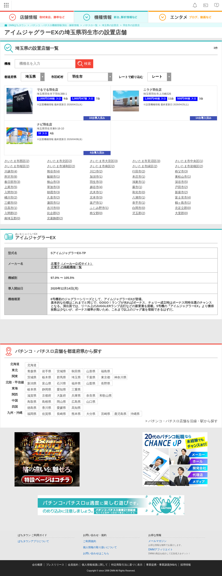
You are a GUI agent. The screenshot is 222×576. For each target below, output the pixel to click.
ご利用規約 (89, 541)
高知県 (76, 407)
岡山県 (61, 401)
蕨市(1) (137, 187)
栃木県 (46, 377)
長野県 (105, 383)
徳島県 (31, 407)
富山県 (46, 383)
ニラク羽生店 (152, 89)
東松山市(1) (183, 176)
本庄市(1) (138, 176)
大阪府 (61, 395)
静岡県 (46, 389)
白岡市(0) (138, 207)
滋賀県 (31, 395)
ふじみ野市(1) (99, 207)
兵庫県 (76, 395)
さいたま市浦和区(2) (61, 166)
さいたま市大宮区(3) (104, 160)
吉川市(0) (53, 207)
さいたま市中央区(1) (189, 160)
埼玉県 (76, 377)
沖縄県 (135, 413)
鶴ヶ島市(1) (183, 202)
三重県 (76, 389)
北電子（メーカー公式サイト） (72, 263)
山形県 (90, 371)
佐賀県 (46, 413)
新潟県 (31, 383)
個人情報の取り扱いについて (100, 547)
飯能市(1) (53, 176)
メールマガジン (157, 541)
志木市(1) (96, 192)
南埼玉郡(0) (12, 218)
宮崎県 (105, 413)
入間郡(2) (10, 213)
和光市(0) (138, 192)
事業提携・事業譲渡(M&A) (161, 564)
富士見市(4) (183, 197)
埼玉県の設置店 (110, 25)
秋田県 (76, 371)
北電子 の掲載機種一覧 (66, 267)
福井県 (76, 383)
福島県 (105, 371)
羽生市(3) (96, 181)
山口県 (90, 401)
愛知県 (61, 389)
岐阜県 (31, 389)
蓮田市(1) (53, 202)
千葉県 (90, 377)
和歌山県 (106, 395)
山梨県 (90, 383)
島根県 (46, 401)
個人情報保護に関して (95, 564)
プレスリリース (55, 564)
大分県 (90, 413)
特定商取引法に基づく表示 (126, 564)
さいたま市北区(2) (59, 160)
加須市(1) (96, 176)
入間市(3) (10, 192)
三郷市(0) (10, 202)
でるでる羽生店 (47, 89)
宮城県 (61, 371)
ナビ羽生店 (44, 124)
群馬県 (61, 377)
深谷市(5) (181, 181)
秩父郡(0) (96, 213)
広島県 (76, 401)
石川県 (61, 383)
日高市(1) (10, 207)
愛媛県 (61, 407)
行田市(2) (138, 171)
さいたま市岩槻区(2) (189, 166)
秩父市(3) (181, 171)
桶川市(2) (10, 197)
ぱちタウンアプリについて (33, 541)
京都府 (46, 395)
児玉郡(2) (138, 213)
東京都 (105, 377)
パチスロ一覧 (90, 25)
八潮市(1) (138, 197)
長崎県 (61, 413)
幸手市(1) (138, 202)
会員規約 (73, 564)
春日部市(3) (12, 181)
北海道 (31, 365)
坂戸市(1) (96, 202)
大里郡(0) (181, 213)
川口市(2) (96, 171)
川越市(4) (10, 171)
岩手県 (46, 371)
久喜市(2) (53, 197)
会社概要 (37, 564)
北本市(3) (96, 197)
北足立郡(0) (183, 207)
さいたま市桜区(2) (16, 166)
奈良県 (90, 395)
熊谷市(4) (53, 171)
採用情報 (185, 564)
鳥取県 (31, 401)
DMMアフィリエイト (160, 549)
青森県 (31, 371)
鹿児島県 (120, 413)
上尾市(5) (10, 187)
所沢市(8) (10, 176)
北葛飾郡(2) (55, 218)
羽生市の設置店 (131, 25)
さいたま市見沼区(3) (146, 160)
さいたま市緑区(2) (144, 166)
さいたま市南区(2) (102, 166)
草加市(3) (53, 187)
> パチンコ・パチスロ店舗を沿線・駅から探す (181, 421)
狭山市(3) (53, 181)
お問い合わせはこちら (96, 553)
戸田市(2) (181, 187)
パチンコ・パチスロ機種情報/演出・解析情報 (55, 25)
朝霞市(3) (53, 192)
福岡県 (31, 413)
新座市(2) (181, 192)
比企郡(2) (53, 213)
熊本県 (76, 413)
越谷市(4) (96, 187)
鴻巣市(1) (138, 181)
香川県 (46, 407)
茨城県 (31, 377)
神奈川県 (120, 377)
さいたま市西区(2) (16, 160)
